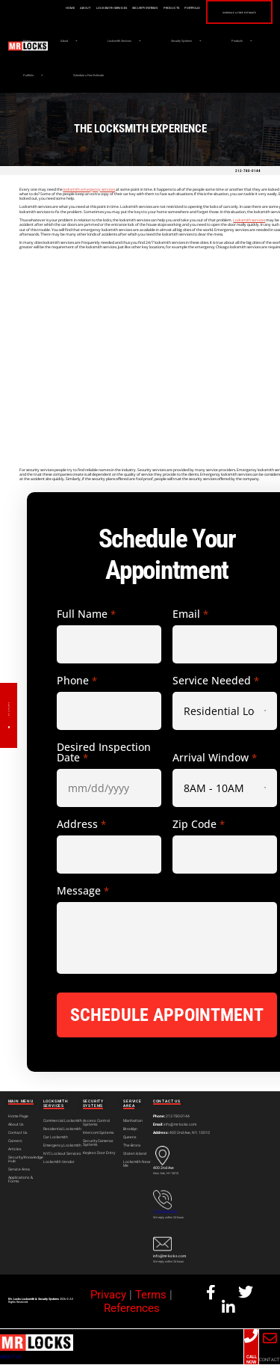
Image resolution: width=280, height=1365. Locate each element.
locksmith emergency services (89, 190)
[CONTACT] (270, 1339)
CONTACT (269, 1360)
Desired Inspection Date (104, 753)
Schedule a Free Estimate (236, 13)
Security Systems (139, 8)
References (132, 1309)
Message (82, 891)
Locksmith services (249, 220)
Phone (76, 681)
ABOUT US (11, 1357)
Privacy (108, 1295)
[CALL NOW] (251, 1337)
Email (190, 615)
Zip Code (198, 825)
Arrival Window (214, 758)
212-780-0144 (248, 171)
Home (64, 8)
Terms (151, 1295)
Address (81, 825)
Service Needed (215, 681)
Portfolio (187, 8)
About (80, 8)
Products (166, 8)
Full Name (86, 615)
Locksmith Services (106, 8)
